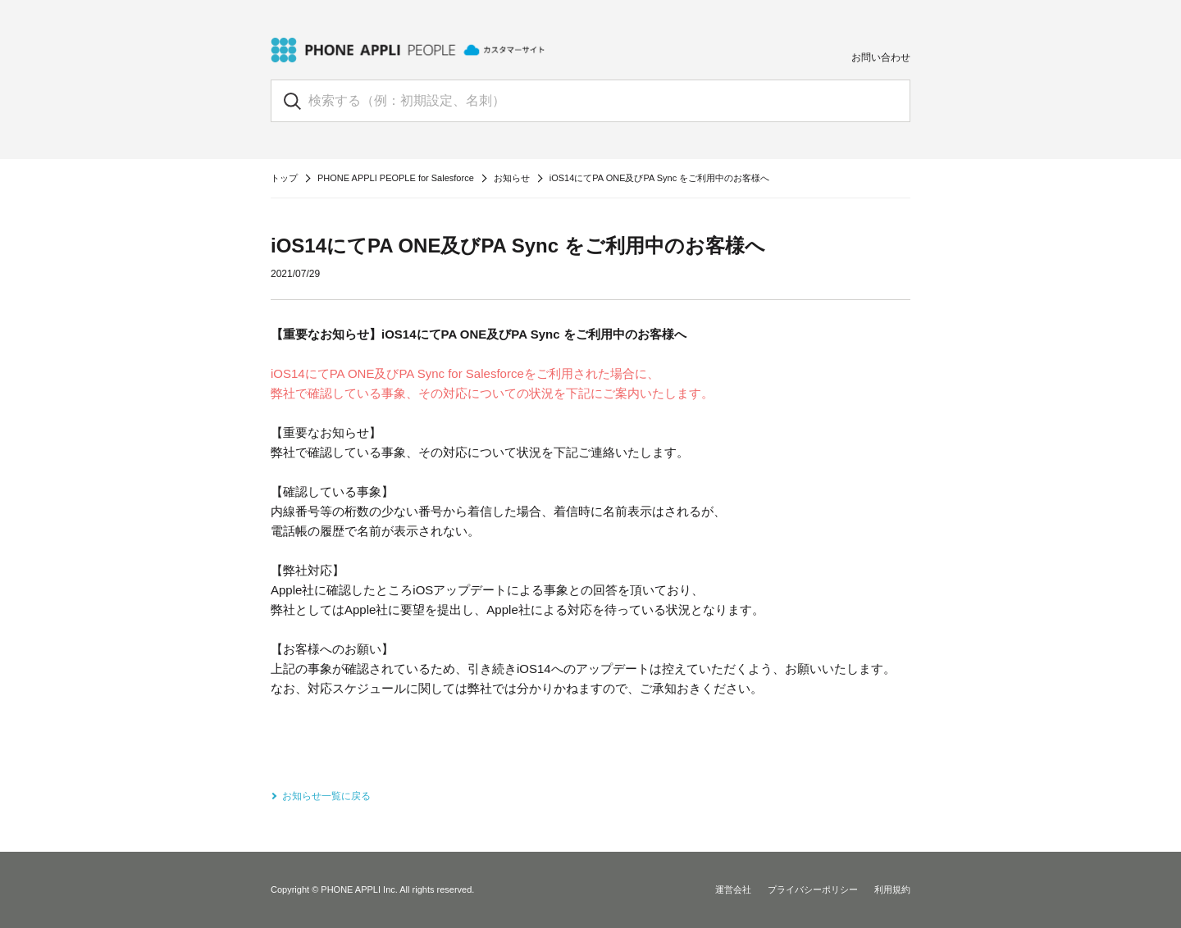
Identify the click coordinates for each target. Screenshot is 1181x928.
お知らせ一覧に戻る (326, 796)
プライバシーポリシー (813, 889)
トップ (284, 178)
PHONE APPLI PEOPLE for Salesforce (395, 178)
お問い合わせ (880, 57)
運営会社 (733, 889)
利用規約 (892, 889)
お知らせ (512, 178)
